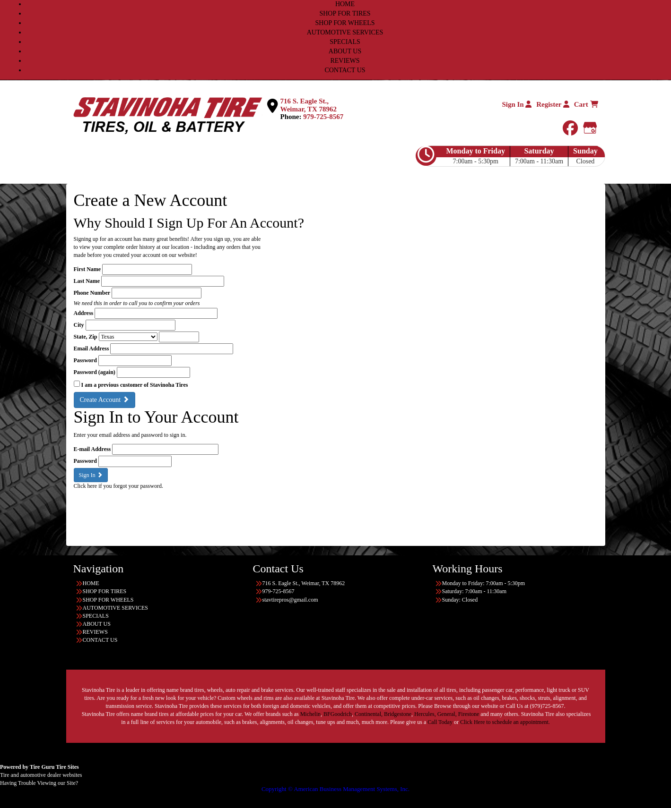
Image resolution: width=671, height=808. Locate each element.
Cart (586, 104)
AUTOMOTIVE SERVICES (345, 32)
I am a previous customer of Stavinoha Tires (134, 385)
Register (552, 104)
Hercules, (425, 714)
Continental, (369, 714)
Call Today (440, 722)
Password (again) (94, 372)
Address (84, 313)
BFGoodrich (337, 714)
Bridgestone (397, 714)
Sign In (517, 104)
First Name (87, 269)
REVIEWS (344, 60)
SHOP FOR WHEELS (345, 22)
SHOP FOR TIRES (344, 13)
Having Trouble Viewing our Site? (39, 783)
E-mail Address (92, 449)
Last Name (87, 281)
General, (447, 714)
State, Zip (85, 336)
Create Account (104, 399)
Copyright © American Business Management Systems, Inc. (335, 788)
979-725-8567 (323, 116)
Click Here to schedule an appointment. (505, 722)
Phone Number (92, 292)
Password (85, 360)
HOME (345, 4)
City (79, 325)
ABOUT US (345, 51)
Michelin (310, 714)
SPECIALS (345, 41)
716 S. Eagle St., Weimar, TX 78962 (308, 105)
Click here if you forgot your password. (118, 486)
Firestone (468, 714)
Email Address (91, 348)
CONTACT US (344, 70)
